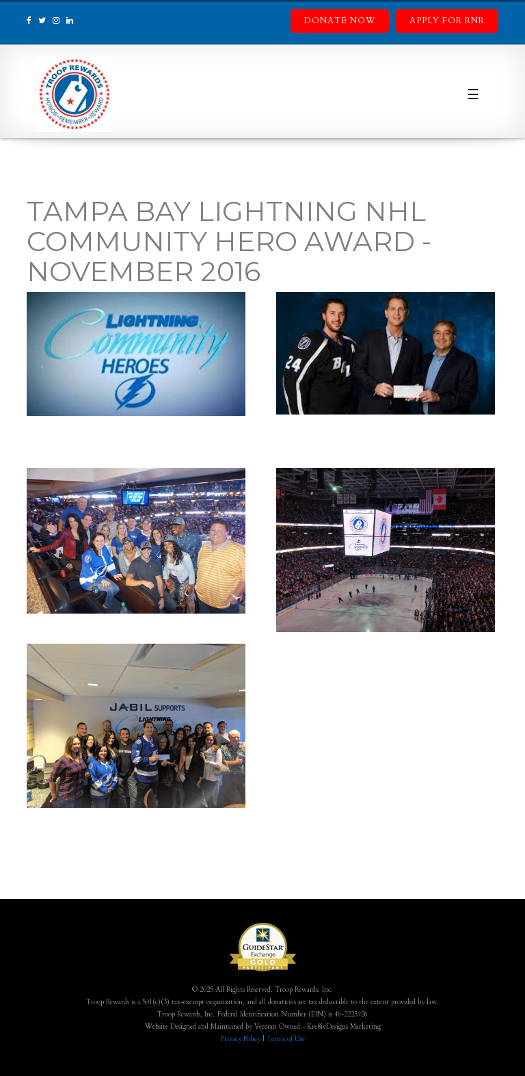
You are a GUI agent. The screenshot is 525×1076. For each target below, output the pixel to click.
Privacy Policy (240, 1039)
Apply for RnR (447, 20)
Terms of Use (286, 1039)
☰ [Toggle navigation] (473, 95)
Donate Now (339, 20)
